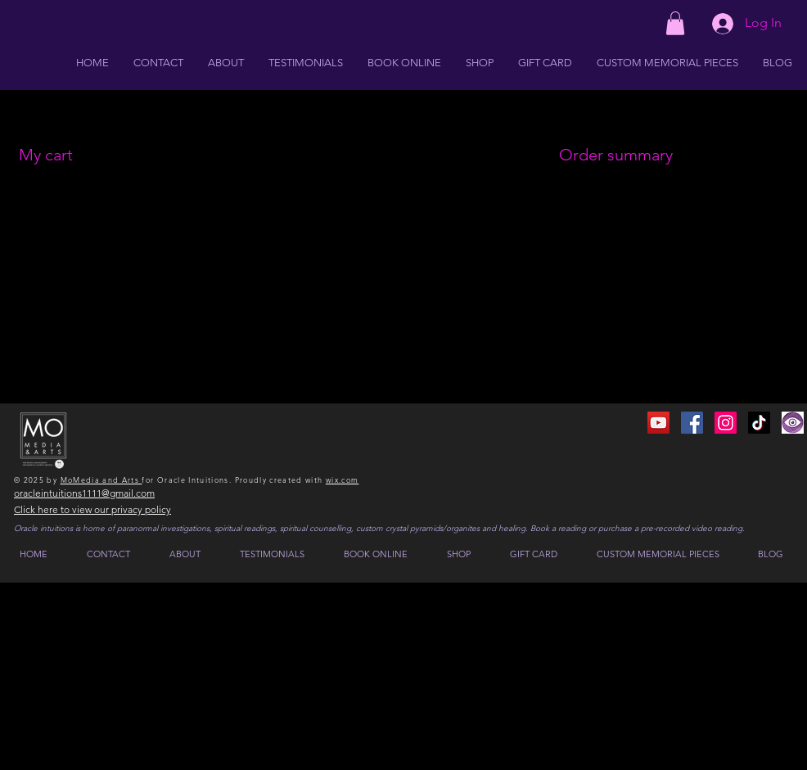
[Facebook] (692, 423)
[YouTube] (658, 423)
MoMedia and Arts (101, 479)
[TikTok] (759, 423)
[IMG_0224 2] (793, 423)
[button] (675, 23)
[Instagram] (726, 423)
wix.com (342, 479)
